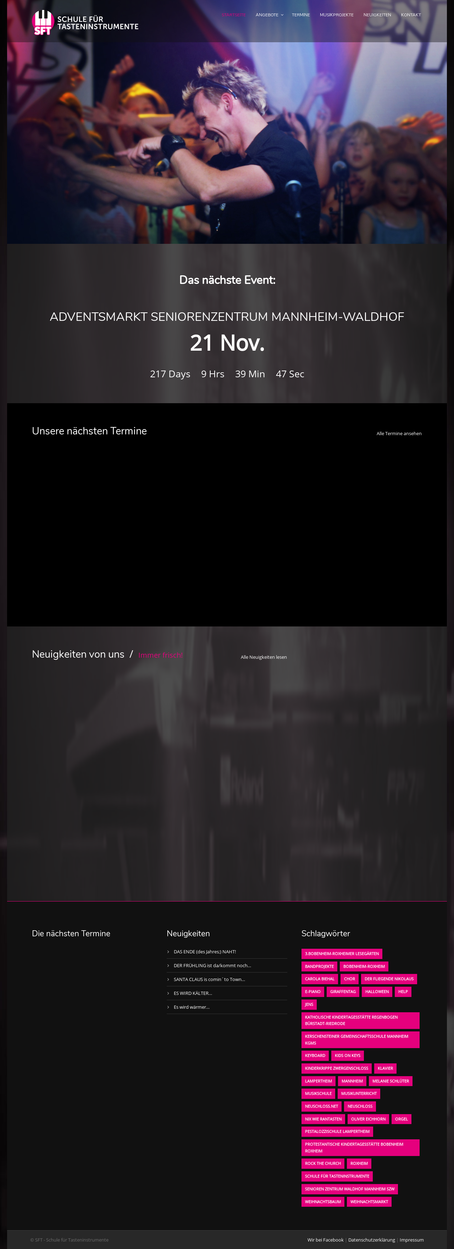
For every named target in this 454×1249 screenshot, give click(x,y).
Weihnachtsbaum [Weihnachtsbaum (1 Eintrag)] (323, 1201)
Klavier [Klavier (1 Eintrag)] (385, 1068)
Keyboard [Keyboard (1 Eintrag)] (315, 1055)
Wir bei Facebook (326, 1240)
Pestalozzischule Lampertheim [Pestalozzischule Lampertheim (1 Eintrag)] (337, 1131)
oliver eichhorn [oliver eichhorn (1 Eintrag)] (368, 1119)
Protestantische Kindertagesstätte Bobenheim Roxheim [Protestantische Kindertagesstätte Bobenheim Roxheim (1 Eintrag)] (354, 1147)
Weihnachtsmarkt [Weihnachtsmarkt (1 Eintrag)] (369, 1201)
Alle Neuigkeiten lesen (264, 657)
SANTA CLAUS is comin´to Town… (209, 979)
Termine (301, 15)
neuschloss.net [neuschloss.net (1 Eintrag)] (321, 1106)
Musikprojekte (337, 15)
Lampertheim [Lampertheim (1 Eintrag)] (318, 1081)
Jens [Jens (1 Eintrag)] (309, 1004)
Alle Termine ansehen (399, 433)
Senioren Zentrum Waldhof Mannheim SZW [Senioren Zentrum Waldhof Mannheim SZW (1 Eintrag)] (349, 1189)
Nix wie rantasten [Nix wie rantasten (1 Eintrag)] (323, 1119)
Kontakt (411, 15)
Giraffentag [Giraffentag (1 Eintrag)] (343, 991)
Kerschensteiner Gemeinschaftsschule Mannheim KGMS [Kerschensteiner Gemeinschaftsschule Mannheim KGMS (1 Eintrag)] (356, 1040)
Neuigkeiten (377, 15)
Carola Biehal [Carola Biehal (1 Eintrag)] (319, 978)
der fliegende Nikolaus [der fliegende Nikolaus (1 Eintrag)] (389, 978)
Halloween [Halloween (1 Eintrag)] (377, 991)
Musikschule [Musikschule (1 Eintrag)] (318, 1093)
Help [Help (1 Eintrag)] (403, 991)
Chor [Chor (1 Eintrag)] (349, 978)
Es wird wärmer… (192, 1007)
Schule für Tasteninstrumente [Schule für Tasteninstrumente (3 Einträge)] (337, 1176)
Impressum (412, 1240)
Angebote (267, 15)
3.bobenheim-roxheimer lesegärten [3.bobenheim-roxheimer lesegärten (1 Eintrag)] (342, 953)
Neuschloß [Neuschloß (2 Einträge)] (360, 1106)
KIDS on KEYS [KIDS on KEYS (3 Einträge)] (347, 1055)
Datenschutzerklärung (371, 1240)
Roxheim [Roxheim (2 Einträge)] (359, 1163)
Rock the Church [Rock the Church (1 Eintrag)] (323, 1163)
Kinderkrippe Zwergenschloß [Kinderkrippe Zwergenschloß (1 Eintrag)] (336, 1068)
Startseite (234, 15)
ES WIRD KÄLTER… (193, 993)
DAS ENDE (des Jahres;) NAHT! (205, 951)
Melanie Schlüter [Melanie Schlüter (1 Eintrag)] (390, 1081)
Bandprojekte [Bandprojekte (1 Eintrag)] (319, 966)
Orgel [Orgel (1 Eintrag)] (401, 1119)
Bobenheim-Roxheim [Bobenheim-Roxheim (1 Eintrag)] (364, 966)
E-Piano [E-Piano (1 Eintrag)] (313, 991)
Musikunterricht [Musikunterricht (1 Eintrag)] (359, 1093)
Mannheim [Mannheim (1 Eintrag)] (352, 1081)
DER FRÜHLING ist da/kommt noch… (212, 965)
